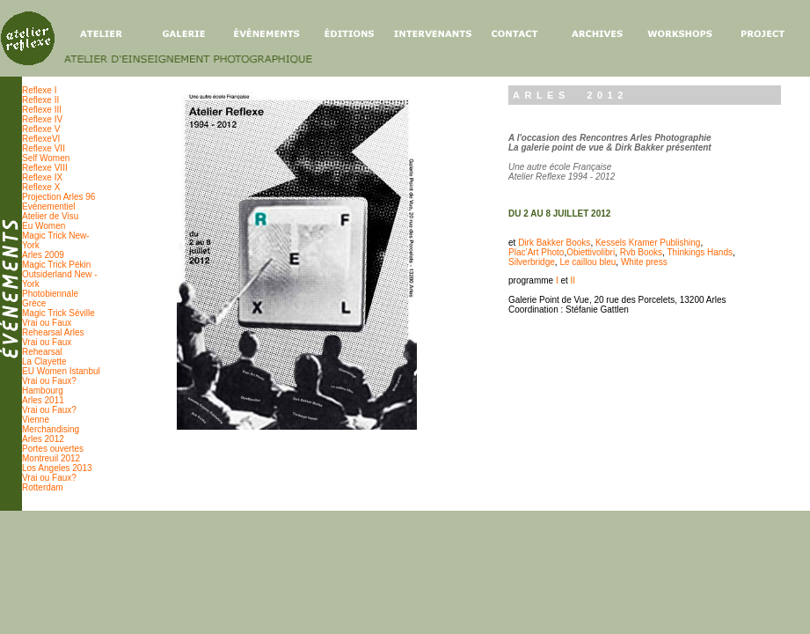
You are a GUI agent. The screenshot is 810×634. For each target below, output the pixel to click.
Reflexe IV (42, 119)
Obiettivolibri (590, 252)
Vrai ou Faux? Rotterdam (49, 482)
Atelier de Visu (50, 216)
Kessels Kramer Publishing (648, 242)
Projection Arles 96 (58, 197)
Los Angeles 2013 (57, 468)
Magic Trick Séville (58, 313)
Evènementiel (49, 206)
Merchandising (50, 429)
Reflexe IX (42, 177)
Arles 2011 (43, 400)
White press (644, 262)
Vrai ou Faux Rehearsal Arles (53, 327)
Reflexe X (41, 187)
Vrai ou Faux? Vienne (49, 414)
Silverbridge (531, 262)
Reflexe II (40, 100)
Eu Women (43, 226)
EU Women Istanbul (61, 371)
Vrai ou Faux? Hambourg (49, 385)
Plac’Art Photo (536, 252)
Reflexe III (42, 109)
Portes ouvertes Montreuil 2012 (53, 453)
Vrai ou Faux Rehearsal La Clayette (46, 351)
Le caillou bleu (587, 262)
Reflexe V (41, 129)
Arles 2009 (43, 255)
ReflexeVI (41, 139)
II (573, 280)
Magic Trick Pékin (56, 264)
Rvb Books (641, 252)
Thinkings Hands (700, 252)
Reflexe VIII (45, 168)
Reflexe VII (43, 148)
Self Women (45, 158)
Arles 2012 (43, 439)
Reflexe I (39, 90)
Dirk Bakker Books (554, 242)
